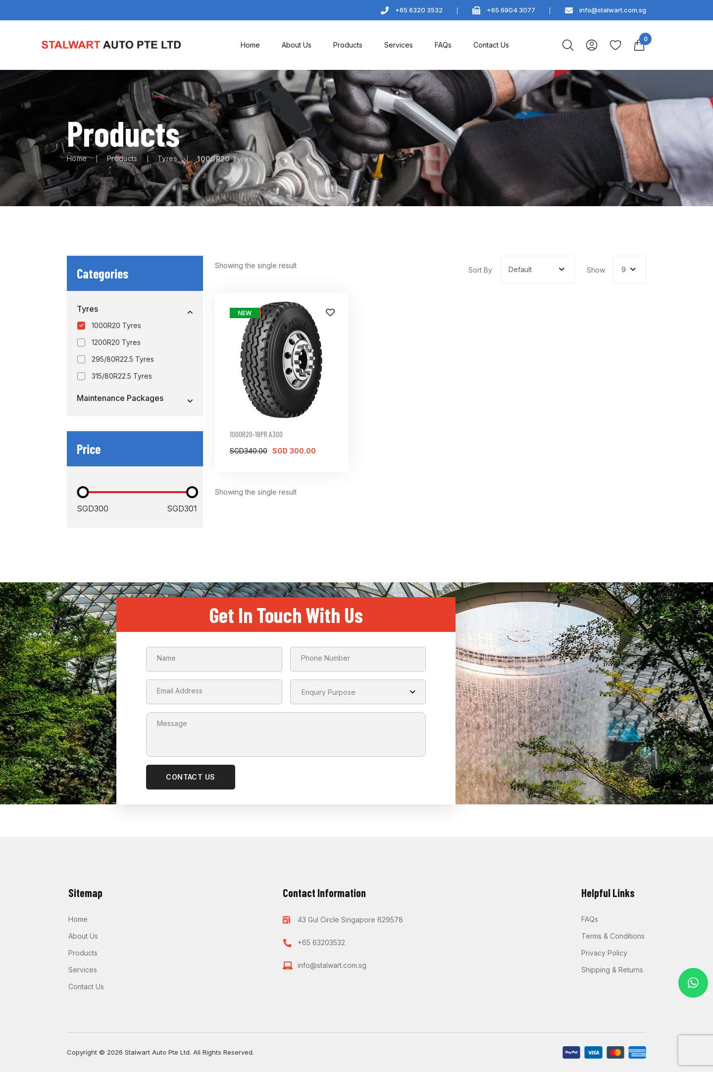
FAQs (443, 45)
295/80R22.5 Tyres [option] (123, 360)
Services (398, 45)
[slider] (83, 495)
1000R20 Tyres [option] (116, 326)
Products (347, 45)
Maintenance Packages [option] (120, 401)
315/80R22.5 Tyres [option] (122, 378)
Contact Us (491, 45)
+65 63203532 (321, 912)
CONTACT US (190, 780)
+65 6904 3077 (511, 10)
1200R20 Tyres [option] (116, 343)
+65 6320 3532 (419, 10)
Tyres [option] (87, 309)
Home (250, 45)
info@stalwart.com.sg (612, 10)
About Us (296, 45)
